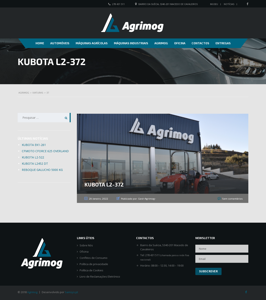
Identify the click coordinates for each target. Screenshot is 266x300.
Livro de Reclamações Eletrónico (100, 276)
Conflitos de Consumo (93, 258)
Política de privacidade (94, 264)
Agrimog (161, 43)
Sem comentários (232, 198)
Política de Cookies (91, 270)
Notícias (229, 4)
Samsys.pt (71, 292)
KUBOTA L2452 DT (35, 163)
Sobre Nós (86, 245)
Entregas (223, 43)
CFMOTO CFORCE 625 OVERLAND (45, 151)
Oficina (179, 43)
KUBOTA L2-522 (33, 157)
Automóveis (59, 43)
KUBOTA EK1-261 (34, 145)
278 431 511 (118, 4)
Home (40, 43)
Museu (214, 4)
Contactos (200, 43)
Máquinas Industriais (131, 43)
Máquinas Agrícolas (92, 43)
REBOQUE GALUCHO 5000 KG (42, 170)
